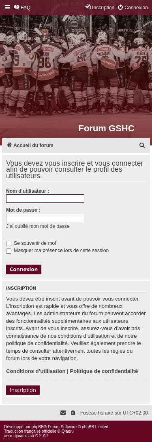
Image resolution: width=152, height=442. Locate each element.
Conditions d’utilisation (36, 371)
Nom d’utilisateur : (27, 191)
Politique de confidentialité (104, 371)
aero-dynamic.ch (19, 436)
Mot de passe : (23, 210)
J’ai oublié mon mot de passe (38, 226)
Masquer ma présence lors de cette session (57, 250)
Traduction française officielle (30, 431)
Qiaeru (68, 431)
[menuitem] (21, 7)
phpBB (38, 427)
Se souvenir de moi (31, 243)
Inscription (23, 390)
